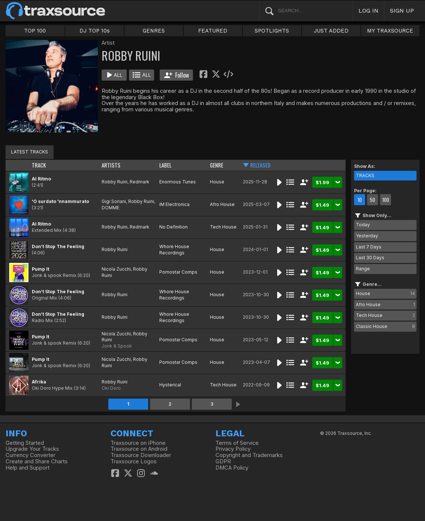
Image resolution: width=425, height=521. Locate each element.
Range (363, 268)
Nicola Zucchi (116, 269)
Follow (176, 75)
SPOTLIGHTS (272, 30)
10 (359, 199)
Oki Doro (111, 388)
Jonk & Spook (117, 346)
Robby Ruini (114, 182)
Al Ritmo (41, 179)
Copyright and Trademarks (249, 455)
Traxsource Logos (133, 461)
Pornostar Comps (178, 272)
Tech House (223, 227)
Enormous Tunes (177, 182)
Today (363, 224)
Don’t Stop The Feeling (58, 246)
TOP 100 (35, 30)
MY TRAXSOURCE (390, 30)
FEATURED (212, 30)
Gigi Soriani (114, 201)
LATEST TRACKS (29, 152)
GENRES (154, 30)
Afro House (222, 204)
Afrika (39, 382)
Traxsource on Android (138, 449)
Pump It (40, 269)
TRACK (39, 165)
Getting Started (25, 443)
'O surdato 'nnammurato (60, 201)
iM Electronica (174, 204)
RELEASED (260, 165)
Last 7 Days (368, 247)
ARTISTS (111, 165)
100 (385, 199)
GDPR (223, 461)
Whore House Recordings (174, 250)
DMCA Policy (231, 467)
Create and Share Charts (37, 461)
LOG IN (368, 10)
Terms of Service (237, 443)
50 (372, 199)
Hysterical (170, 385)
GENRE (216, 165)
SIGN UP (402, 10)
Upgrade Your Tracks (32, 449)
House (217, 182)
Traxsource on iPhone (138, 443)
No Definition (173, 227)
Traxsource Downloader (140, 455)
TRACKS (365, 175)
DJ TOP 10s (94, 30)
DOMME (110, 207)
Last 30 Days (370, 257)
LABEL (165, 165)
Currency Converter (30, 455)
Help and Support (28, 467)
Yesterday (367, 235)
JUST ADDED (331, 30)
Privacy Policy (233, 449)
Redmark (139, 182)
